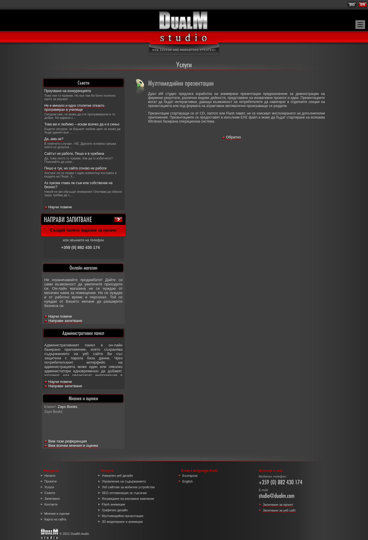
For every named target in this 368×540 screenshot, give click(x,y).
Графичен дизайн (115, 510)
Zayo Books (67, 406)
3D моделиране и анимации (122, 521)
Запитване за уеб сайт (279, 510)
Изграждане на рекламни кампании (128, 498)
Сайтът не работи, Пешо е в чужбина (74, 154)
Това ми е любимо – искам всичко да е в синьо (82, 124)
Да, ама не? (53, 139)
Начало (49, 475)
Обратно (233, 137)
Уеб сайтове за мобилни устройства (128, 487)
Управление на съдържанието (124, 481)
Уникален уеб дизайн (117, 475)
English (187, 481)
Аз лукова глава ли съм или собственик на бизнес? (78, 185)
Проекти (50, 481)
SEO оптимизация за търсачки (124, 493)
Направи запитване (65, 320)
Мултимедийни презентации (122, 516)
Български (190, 475)
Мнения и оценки (56, 513)
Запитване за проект (278, 504)
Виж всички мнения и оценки (73, 445)
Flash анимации (113, 504)
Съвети (49, 493)
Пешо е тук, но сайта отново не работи (75, 168)
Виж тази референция (67, 441)
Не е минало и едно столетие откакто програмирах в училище (74, 108)
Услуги (49, 487)
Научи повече (60, 207)
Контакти (50, 504)
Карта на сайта (55, 519)
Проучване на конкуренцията (67, 91)
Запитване (52, 498)
